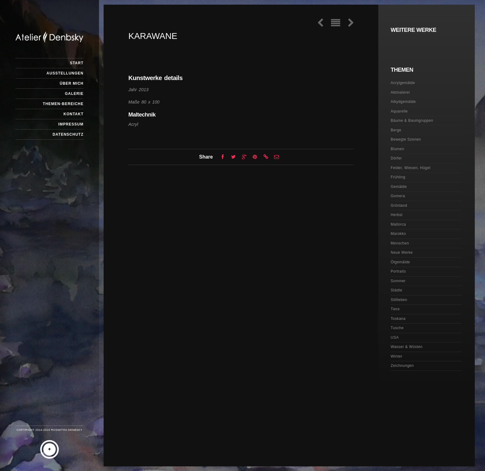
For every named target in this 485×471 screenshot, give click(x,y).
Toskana (398, 318)
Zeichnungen (402, 365)
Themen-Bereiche (63, 104)
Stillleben (399, 300)
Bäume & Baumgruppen (412, 120)
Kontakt (73, 114)
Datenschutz (68, 134)
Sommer (398, 281)
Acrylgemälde (403, 83)
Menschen (400, 243)
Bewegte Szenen (406, 139)
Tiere (395, 309)
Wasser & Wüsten (407, 347)
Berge (396, 130)
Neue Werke (402, 252)
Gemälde (399, 187)
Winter (396, 356)
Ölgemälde (400, 262)
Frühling (398, 177)
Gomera (398, 196)
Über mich (72, 83)
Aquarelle (399, 111)
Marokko (398, 233)
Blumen (397, 149)
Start (77, 63)
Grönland (399, 205)
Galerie (74, 93)
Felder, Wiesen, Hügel (411, 168)
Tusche (397, 328)
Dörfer (396, 158)
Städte (396, 290)
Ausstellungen (65, 73)
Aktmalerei (400, 92)
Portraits (398, 271)
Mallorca (398, 224)
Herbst (396, 215)
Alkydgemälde (403, 102)
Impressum (71, 124)
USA (395, 337)
